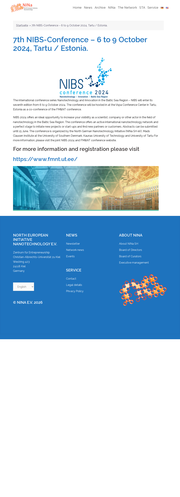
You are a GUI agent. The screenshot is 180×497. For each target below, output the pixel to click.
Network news (75, 246)
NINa (111, 7)
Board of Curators (130, 253)
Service (152, 7)
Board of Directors (130, 246)
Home (77, 7)
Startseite (22, 22)
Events (70, 253)
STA (142, 7)
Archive (100, 7)
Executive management (134, 259)
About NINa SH (128, 240)
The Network (127, 7)
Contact (71, 275)
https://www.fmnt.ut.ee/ (45, 156)
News (88, 7)
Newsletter (73, 240)
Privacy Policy (74, 287)
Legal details (74, 281)
